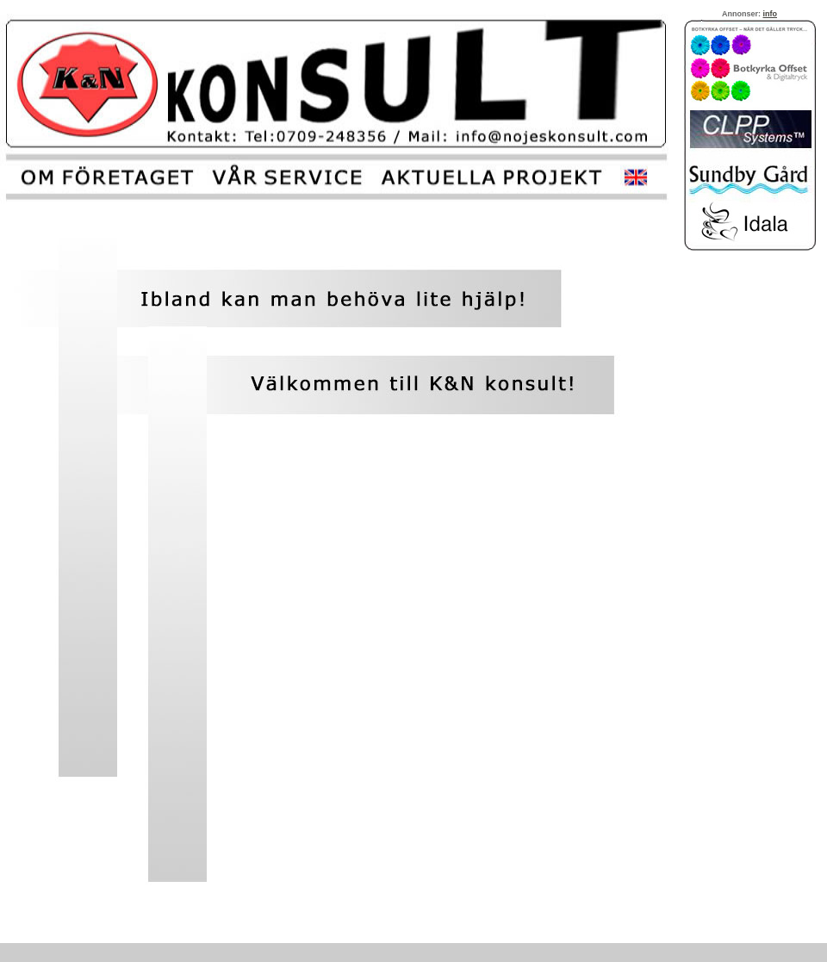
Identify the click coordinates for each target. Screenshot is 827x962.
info (770, 13)
